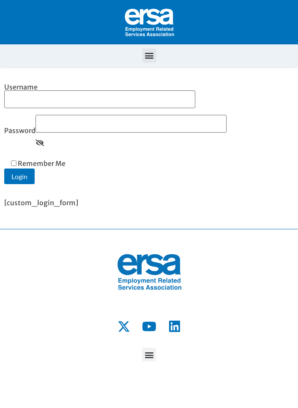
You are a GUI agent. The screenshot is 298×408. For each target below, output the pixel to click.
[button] (149, 56)
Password (20, 130)
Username (99, 93)
